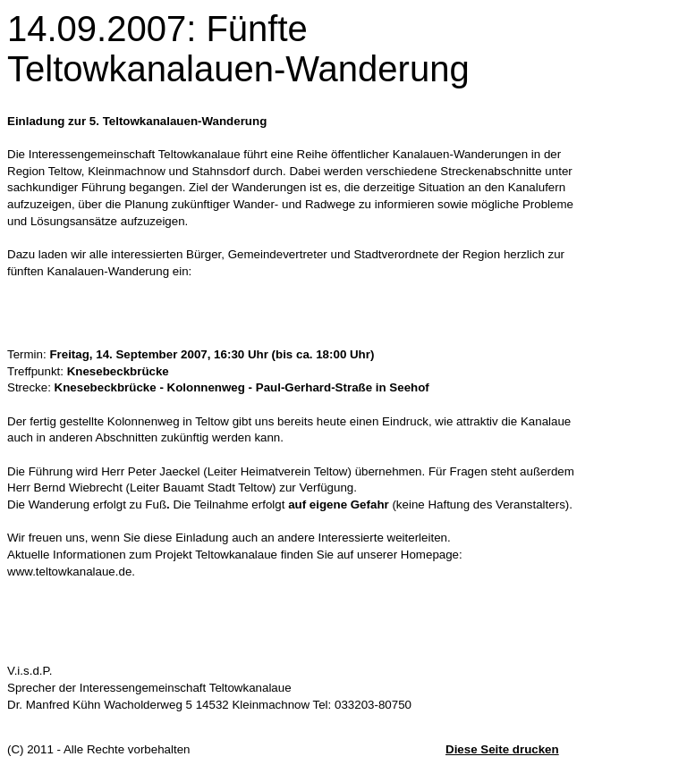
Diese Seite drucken (502, 749)
